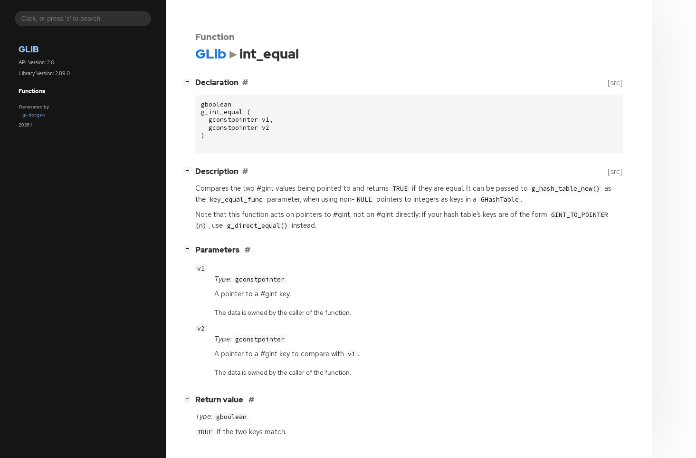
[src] (615, 83)
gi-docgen (33, 115)
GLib (29, 49)
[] (189, 82)
